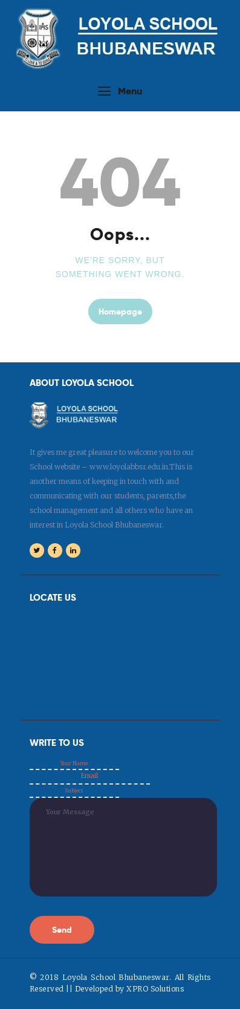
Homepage (120, 311)
